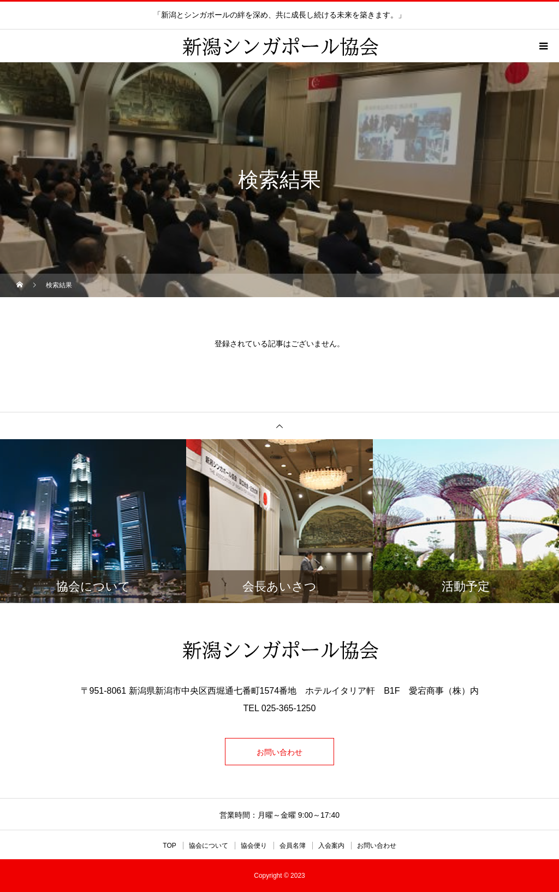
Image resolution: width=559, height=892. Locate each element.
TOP (169, 845)
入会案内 (331, 845)
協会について (208, 845)
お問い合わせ (279, 752)
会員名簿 (293, 845)
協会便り (254, 845)
